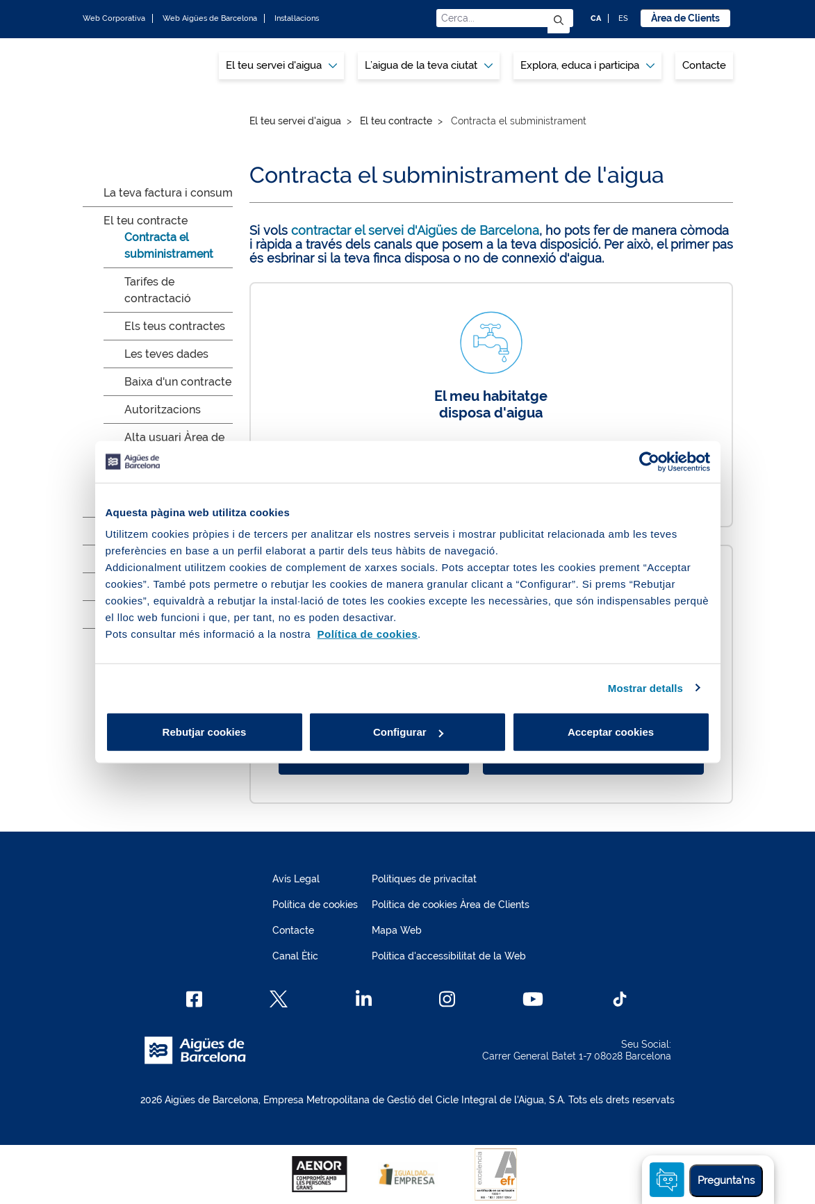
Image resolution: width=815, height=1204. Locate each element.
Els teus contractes (174, 326)
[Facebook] (194, 999)
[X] (279, 999)
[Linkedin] (364, 999)
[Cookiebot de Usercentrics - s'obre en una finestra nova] (649, 461)
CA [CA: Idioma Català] (596, 18)
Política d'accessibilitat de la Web (449, 956)
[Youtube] (532, 999)
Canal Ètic (295, 956)
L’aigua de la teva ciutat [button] (429, 65)
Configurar (408, 732)
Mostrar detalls (645, 687)
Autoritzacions (162, 409)
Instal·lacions (296, 18)
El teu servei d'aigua (295, 120)
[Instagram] (447, 999)
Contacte (704, 65)
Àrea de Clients (685, 18)
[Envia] (558, 21)
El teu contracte (146, 220)
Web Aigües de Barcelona (210, 18)
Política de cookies (315, 904)
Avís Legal (296, 878)
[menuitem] (281, 66)
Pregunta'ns (726, 1180)
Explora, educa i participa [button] (587, 65)
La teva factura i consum (168, 192)
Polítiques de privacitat (424, 878)
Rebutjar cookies (205, 732)
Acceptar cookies (611, 732)
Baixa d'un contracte (177, 381)
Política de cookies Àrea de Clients (450, 904)
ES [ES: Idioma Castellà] (623, 18)
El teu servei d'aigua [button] (281, 65)
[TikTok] (620, 999)
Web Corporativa (114, 18)
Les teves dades (166, 354)
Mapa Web (397, 930)
